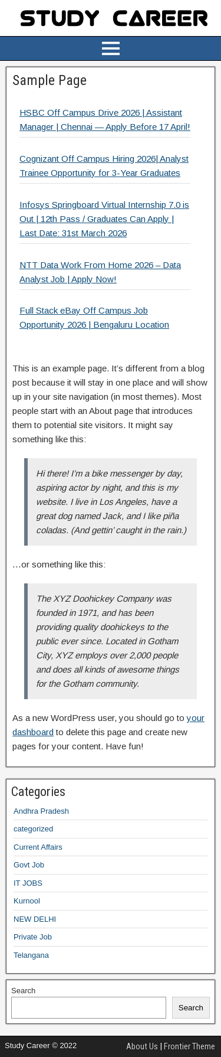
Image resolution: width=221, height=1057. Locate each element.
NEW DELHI (35, 919)
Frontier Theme (189, 1046)
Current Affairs (38, 847)
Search (23, 990)
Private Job (33, 936)
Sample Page (49, 80)
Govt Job (29, 864)
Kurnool (27, 900)
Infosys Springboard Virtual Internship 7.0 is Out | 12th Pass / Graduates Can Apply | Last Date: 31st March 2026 (104, 219)
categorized (33, 828)
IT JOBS (28, 883)
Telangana (31, 955)
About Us (142, 1046)
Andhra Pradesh (41, 811)
